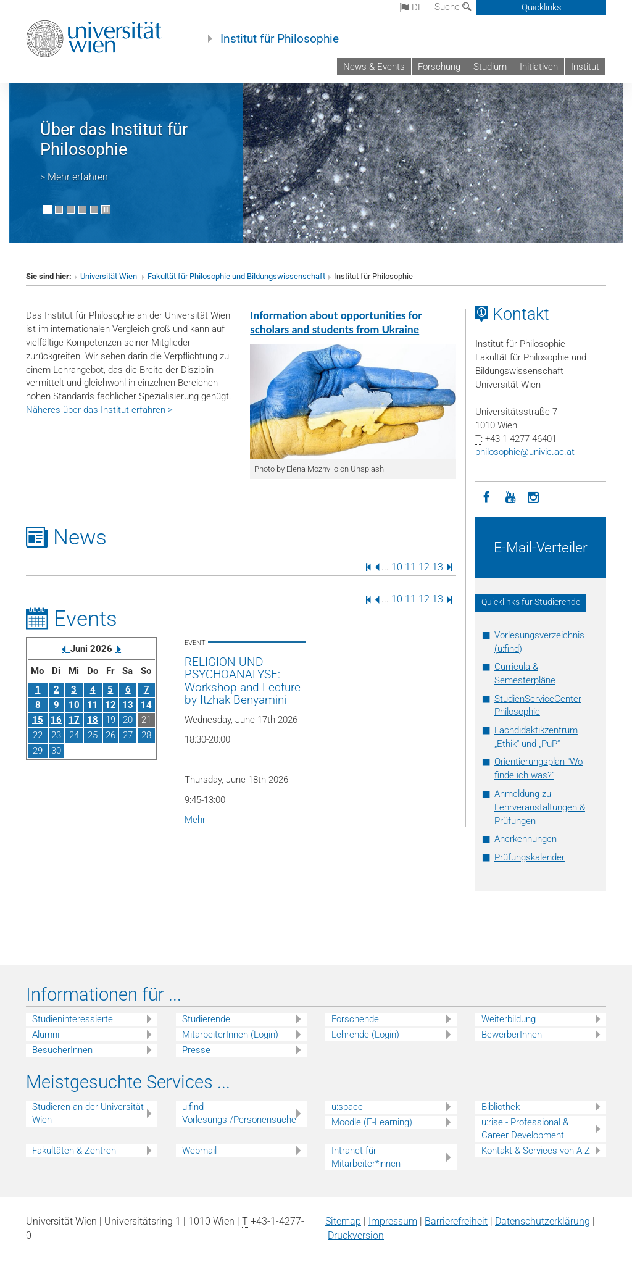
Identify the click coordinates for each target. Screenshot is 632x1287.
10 (396, 566)
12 (424, 566)
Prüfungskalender (529, 857)
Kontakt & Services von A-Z (535, 1150)
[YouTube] (510, 496)
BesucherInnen (62, 1050)
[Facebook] (487, 496)
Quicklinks (542, 7)
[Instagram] (534, 496)
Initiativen (539, 66)
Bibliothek (500, 1106)
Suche (453, 6)
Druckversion (356, 1235)
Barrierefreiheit (456, 1221)
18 (92, 719)
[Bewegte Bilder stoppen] (105, 209)
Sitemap (343, 1221)
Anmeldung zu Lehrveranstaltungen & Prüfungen (539, 807)
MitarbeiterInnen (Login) (230, 1034)
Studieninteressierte (72, 1019)
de (411, 7)
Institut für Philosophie (279, 39)
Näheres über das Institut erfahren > (99, 409)
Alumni (45, 1034)
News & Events (374, 66)
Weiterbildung (508, 1019)
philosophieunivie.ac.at (525, 451)
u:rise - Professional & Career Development (524, 1129)
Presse (196, 1050)
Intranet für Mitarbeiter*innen (366, 1157)
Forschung (439, 66)
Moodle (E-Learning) (371, 1122)
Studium (490, 66)
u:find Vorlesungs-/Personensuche (239, 1113)
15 (37, 719)
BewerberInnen (511, 1034)
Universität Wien (109, 276)
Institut (585, 66)
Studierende (206, 1019)
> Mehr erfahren (74, 177)
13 (437, 566)
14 (146, 704)
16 (56, 719)
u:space (347, 1106)
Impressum (392, 1221)
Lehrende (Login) (365, 1034)
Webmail (199, 1150)
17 (74, 719)
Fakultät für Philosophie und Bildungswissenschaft (236, 276)
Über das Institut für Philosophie (114, 139)
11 (410, 566)
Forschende (355, 1019)
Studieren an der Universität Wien (88, 1113)
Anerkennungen (525, 838)
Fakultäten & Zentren (74, 1150)
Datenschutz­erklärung (542, 1221)
